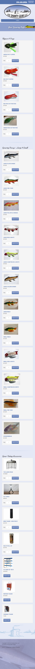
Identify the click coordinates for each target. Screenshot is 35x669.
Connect (18, 647)
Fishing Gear (8, 647)
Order (13, 647)
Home (3, 647)
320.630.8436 (21, 2)
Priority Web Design (11, 644)
